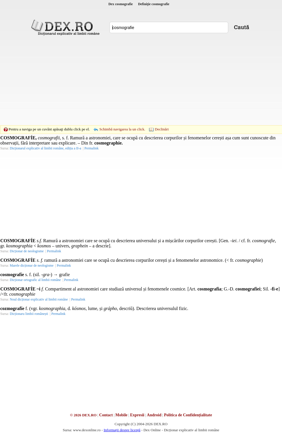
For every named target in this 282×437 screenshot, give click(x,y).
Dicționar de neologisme (27, 251)
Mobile (121, 415)
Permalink (91, 148)
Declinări (162, 129)
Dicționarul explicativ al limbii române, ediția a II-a (45, 148)
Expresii (137, 415)
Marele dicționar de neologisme (31, 265)
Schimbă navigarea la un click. (122, 129)
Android (154, 415)
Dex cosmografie (120, 4)
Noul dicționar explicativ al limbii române (39, 299)
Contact (106, 415)
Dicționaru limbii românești (29, 314)
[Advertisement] (132, 80)
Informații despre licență (122, 430)
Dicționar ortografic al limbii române (35, 280)
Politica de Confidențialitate (188, 415)
